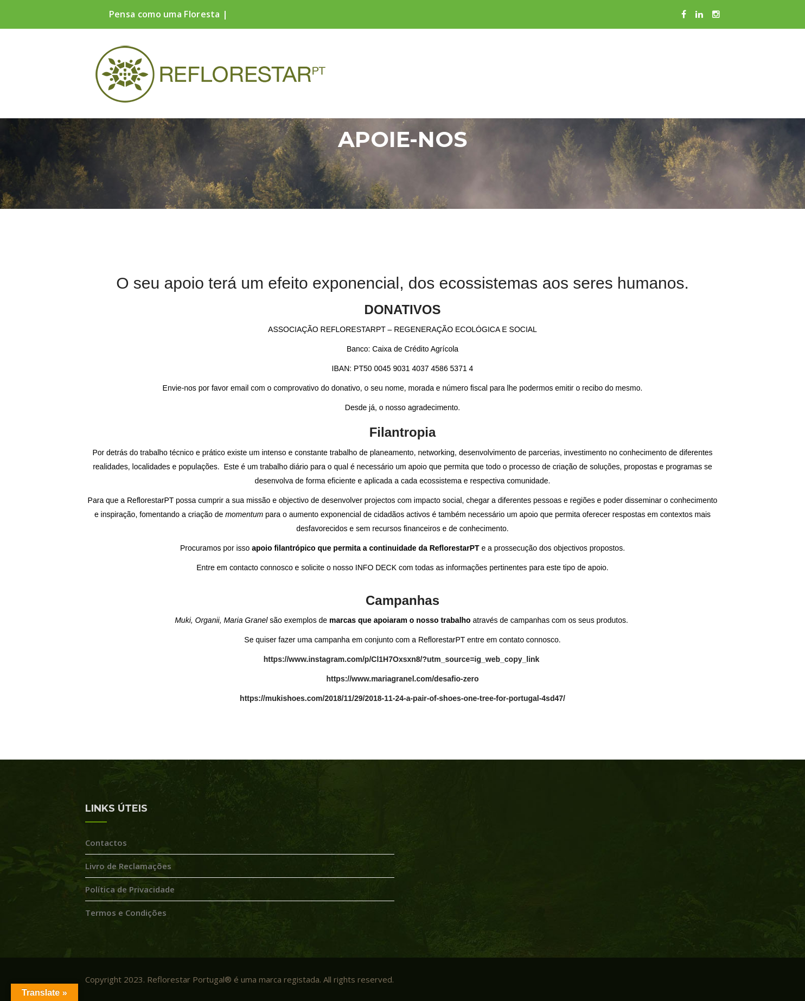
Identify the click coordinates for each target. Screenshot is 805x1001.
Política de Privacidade (130, 889)
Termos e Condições (126, 912)
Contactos (106, 842)
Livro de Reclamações (128, 865)
